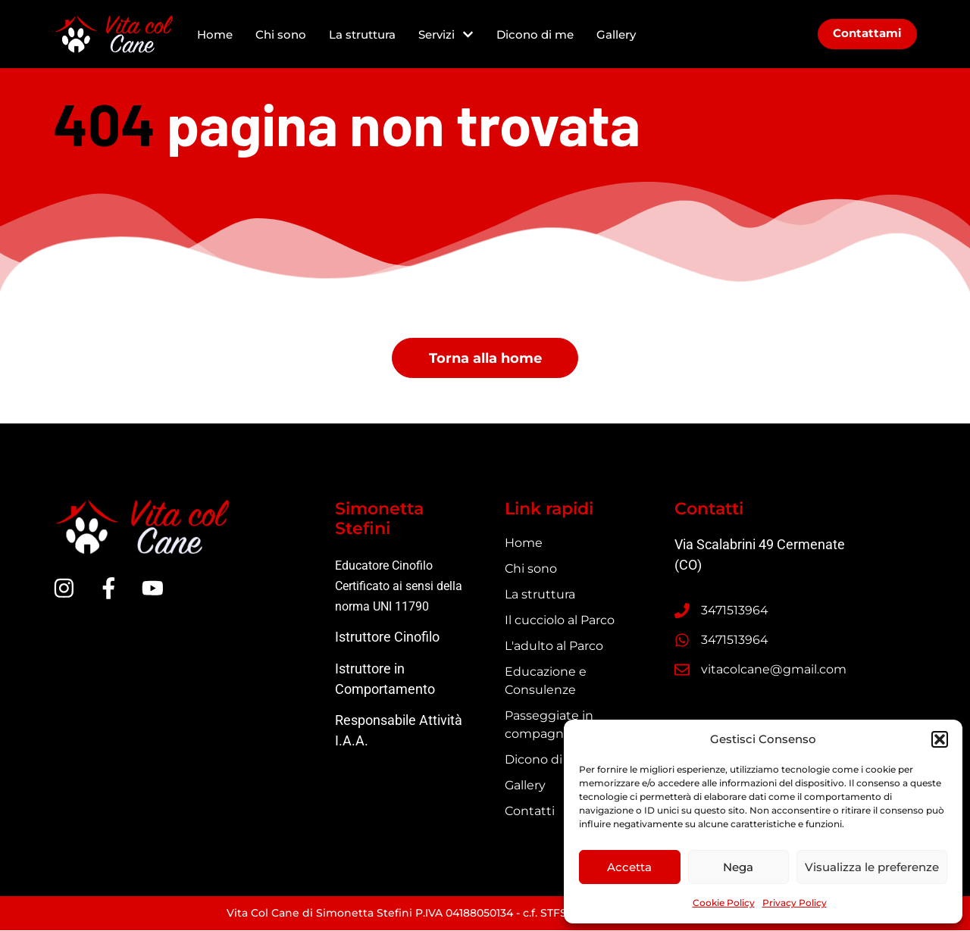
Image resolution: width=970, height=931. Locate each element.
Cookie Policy (724, 902)
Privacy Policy (794, 902)
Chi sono (280, 34)
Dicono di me (535, 34)
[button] (939, 739)
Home (215, 34)
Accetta (629, 867)
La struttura (362, 34)
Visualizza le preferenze (872, 867)
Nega (738, 867)
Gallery (616, 34)
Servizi (446, 34)
